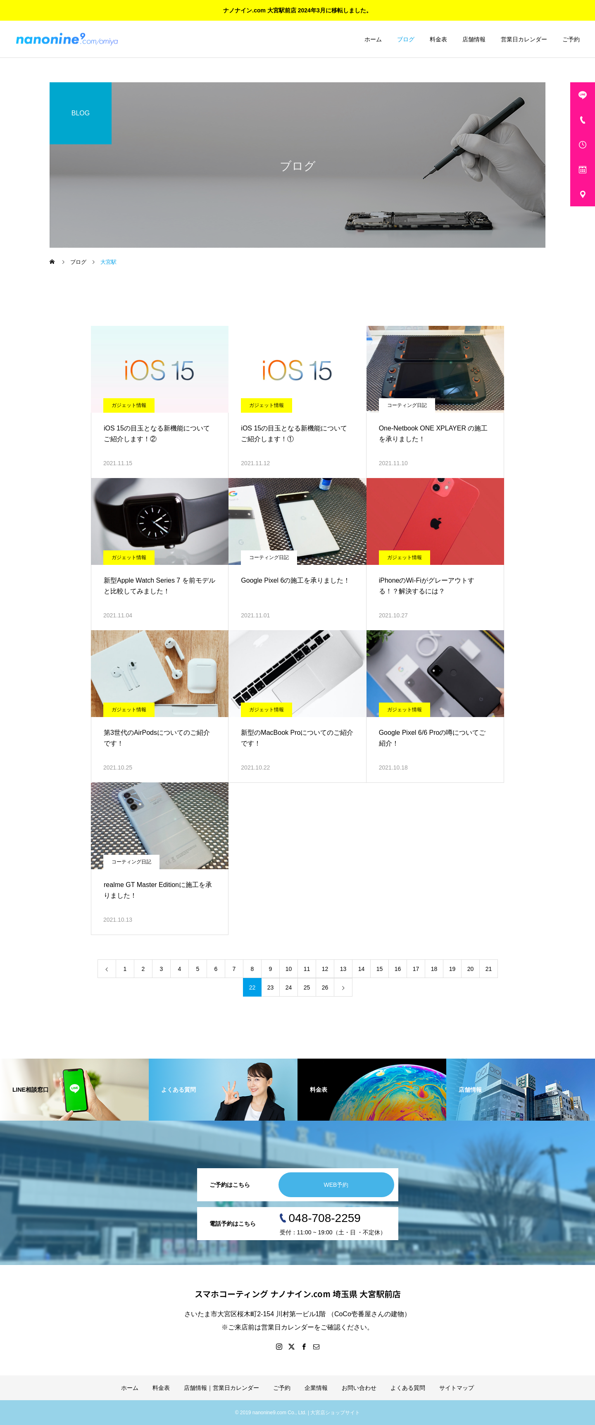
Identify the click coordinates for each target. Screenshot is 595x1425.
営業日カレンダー (524, 39)
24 (289, 987)
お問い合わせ (359, 1387)
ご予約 (571, 39)
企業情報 (316, 1387)
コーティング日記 (407, 405)
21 (489, 969)
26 (325, 987)
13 (343, 969)
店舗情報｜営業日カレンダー (221, 1387)
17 (416, 969)
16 (398, 969)
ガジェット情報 (129, 405)
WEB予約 (336, 1184)
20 (470, 969)
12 (325, 969)
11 (307, 969)
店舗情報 (474, 39)
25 (307, 987)
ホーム (373, 39)
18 (434, 969)
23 (270, 987)
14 (361, 969)
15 (379, 969)
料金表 (438, 39)
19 (452, 969)
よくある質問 (407, 1387)
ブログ (405, 39)
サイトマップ (456, 1387)
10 (289, 969)
